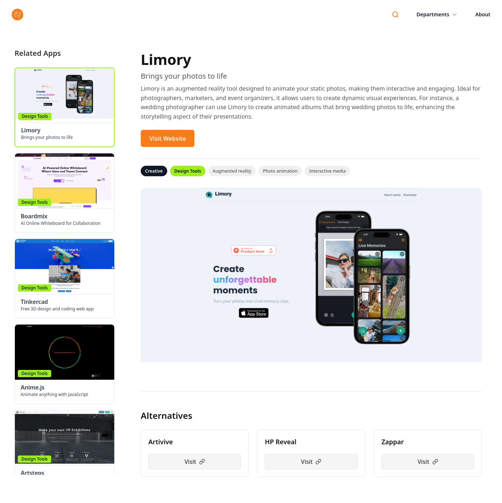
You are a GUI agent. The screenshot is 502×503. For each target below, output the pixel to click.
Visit (194, 462)
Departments (437, 14)
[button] (65, 107)
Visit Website (167, 139)
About (483, 14)
